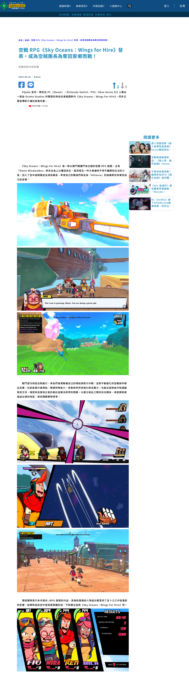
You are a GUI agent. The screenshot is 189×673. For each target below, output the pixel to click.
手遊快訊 (100, 14)
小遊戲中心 (116, 6)
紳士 (109, 14)
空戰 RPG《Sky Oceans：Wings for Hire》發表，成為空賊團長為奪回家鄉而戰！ (70, 40)
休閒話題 (98, 6)
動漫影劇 (88, 14)
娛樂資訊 (82, 6)
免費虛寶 (76, 14)
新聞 (27, 40)
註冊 (182, 6)
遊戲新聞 (65, 6)
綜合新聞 (64, 14)
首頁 (20, 40)
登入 (167, 6)
